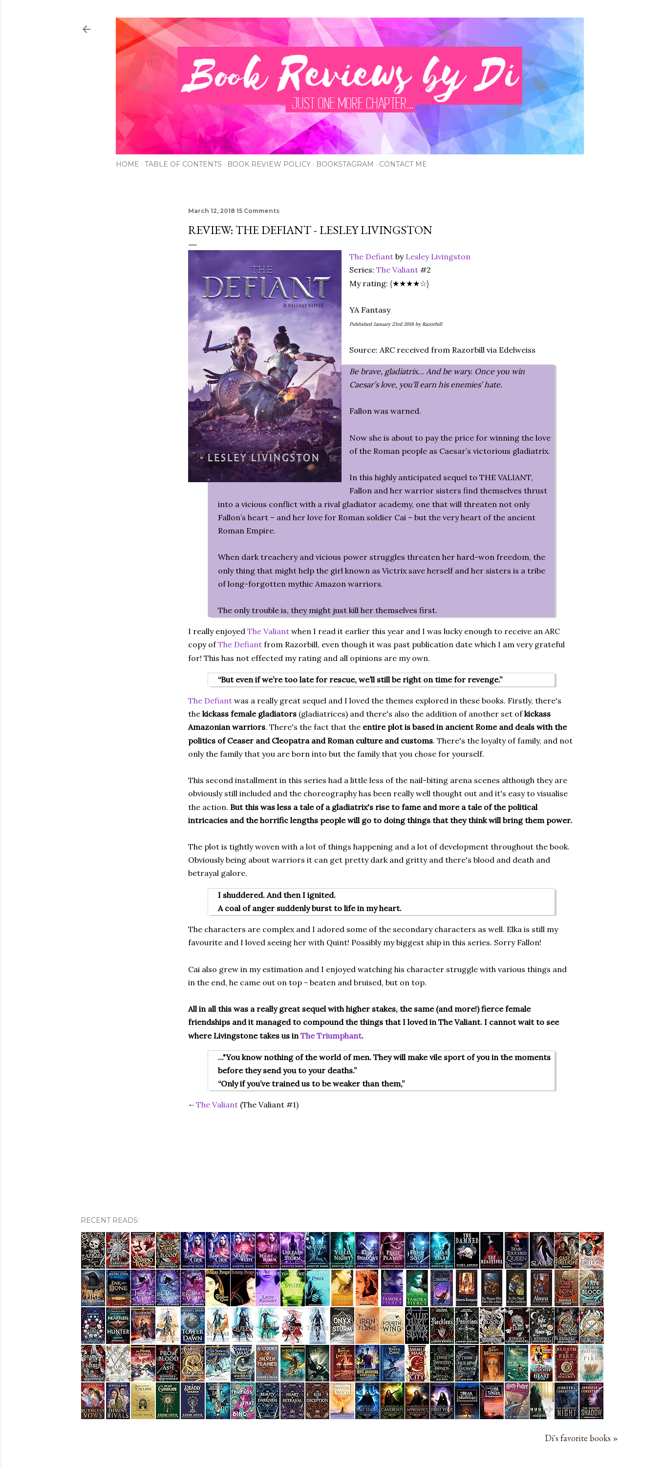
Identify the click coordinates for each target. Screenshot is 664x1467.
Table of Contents (183, 164)
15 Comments (257, 210)
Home (127, 164)
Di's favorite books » (581, 1438)
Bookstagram (345, 164)
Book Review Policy (269, 164)
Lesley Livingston (438, 256)
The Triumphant (331, 1036)
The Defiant (371, 256)
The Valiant (397, 270)
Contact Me (403, 164)
